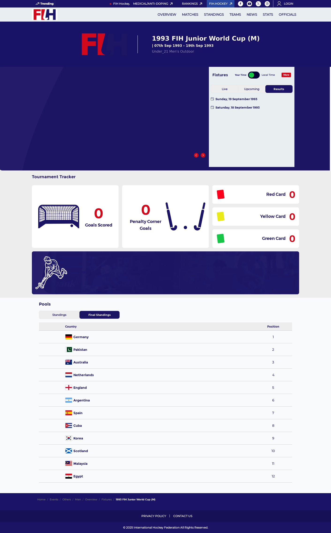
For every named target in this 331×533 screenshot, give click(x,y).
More (286, 74)
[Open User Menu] (286, 4)
